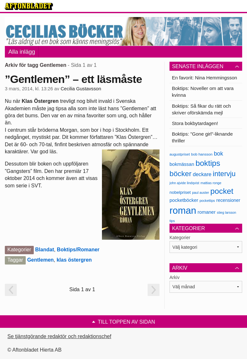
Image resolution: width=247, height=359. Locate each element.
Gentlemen (40, 260)
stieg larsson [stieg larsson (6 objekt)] (226, 212)
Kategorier (179, 237)
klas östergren (74, 260)
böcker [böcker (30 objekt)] (180, 173)
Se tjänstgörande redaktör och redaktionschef (59, 336)
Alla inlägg (21, 52)
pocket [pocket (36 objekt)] (221, 191)
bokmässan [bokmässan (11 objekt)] (181, 164)
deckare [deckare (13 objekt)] (202, 174)
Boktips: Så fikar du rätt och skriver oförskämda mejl (201, 109)
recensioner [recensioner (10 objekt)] (228, 200)
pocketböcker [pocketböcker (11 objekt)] (183, 200)
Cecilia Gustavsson (80, 88)
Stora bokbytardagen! (195, 123)
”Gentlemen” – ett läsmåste (73, 79)
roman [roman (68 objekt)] (182, 210)
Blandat (44, 249)
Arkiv (174, 277)
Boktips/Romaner (78, 249)
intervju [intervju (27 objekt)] (224, 174)
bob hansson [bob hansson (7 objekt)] (201, 154)
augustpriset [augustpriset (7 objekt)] (179, 154)
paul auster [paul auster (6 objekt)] (200, 192)
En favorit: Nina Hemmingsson (204, 77)
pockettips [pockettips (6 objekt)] (207, 200)
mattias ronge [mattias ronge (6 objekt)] (211, 183)
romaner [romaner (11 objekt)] (206, 212)
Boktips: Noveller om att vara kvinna (203, 91)
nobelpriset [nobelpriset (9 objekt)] (180, 192)
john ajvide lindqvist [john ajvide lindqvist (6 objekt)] (184, 183)
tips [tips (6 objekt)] (172, 221)
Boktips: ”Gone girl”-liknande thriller (202, 137)
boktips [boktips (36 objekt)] (208, 163)
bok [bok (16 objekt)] (218, 153)
